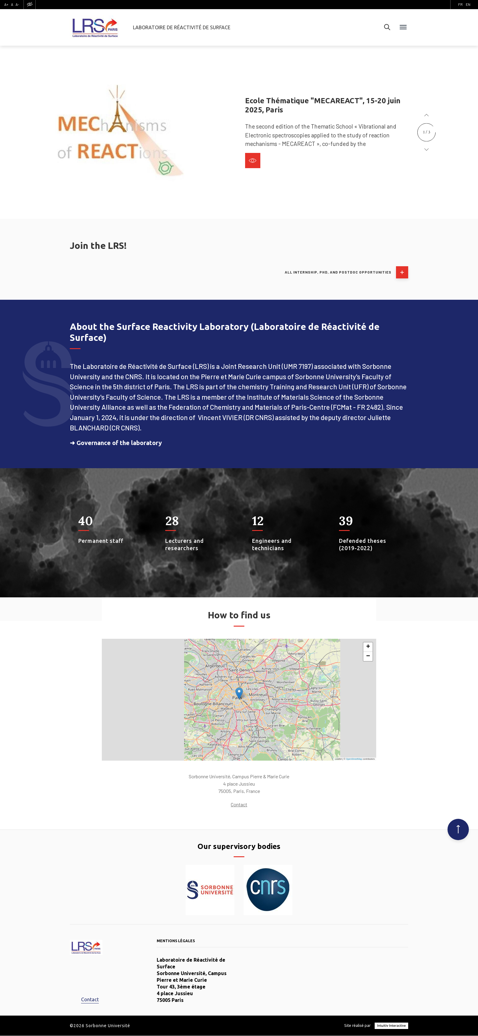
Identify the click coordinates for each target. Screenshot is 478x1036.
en (468, 4)
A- (17, 4)
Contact (239, 804)
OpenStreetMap (354, 759)
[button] (426, 115)
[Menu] (403, 27)
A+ (6, 4)
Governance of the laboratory (119, 442)
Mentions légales (176, 941)
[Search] (387, 27)
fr (460, 4)
